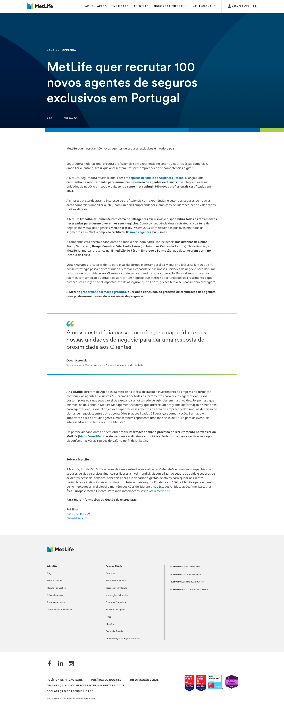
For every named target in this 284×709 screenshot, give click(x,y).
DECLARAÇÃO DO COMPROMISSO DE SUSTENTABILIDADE (85, 685)
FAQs (108, 617)
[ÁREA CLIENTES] (238, 6)
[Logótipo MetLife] (60, 551)
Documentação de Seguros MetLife (122, 639)
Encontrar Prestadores (116, 602)
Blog (49, 574)
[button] (96, 6)
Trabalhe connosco (56, 602)
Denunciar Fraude (114, 631)
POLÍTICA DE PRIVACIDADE (65, 680)
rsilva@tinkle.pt (76, 518)
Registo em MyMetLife (116, 588)
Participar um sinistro (116, 581)
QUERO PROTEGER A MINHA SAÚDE (185, 574)
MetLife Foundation (56, 588)
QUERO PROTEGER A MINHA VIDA (185, 567)
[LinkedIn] (60, 663)
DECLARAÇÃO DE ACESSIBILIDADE (70, 691)
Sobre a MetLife (54, 581)
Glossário (110, 624)
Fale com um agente (115, 610)
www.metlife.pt (159, 491)
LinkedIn (141, 441)
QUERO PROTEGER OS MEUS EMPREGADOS (189, 590)
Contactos (111, 574)
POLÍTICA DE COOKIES (106, 680)
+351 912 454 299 (78, 514)
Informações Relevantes (117, 595)
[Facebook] (50, 663)
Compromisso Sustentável (59, 610)
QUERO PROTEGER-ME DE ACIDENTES (187, 582)
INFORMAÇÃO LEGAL (144, 680)
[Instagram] (71, 663)
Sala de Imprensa (55, 595)
